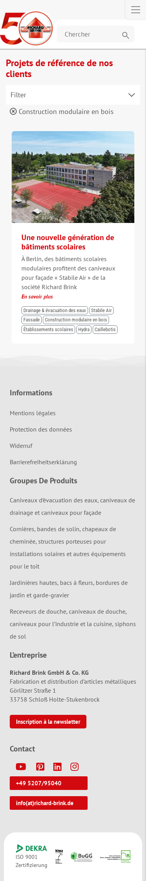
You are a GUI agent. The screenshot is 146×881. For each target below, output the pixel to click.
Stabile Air (101, 310)
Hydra (84, 329)
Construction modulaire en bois (62, 111)
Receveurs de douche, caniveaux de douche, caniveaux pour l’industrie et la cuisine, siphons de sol (73, 623)
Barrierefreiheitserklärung (43, 462)
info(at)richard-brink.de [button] (45, 803)
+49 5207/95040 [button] (39, 783)
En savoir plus (37, 296)
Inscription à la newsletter (48, 721)
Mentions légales (33, 413)
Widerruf (21, 445)
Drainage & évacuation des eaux (54, 310)
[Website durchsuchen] (95, 34)
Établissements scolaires (48, 329)
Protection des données (41, 429)
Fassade (31, 320)
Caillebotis (105, 329)
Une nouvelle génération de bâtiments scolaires (67, 242)
